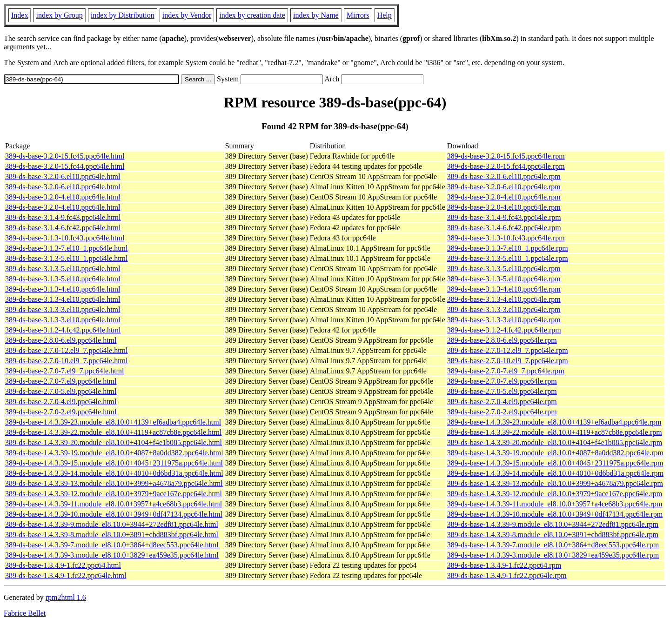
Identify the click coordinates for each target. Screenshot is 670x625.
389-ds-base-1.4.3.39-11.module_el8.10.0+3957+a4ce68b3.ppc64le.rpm (555, 504)
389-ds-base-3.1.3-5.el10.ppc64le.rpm (504, 269)
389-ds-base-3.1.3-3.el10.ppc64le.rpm (504, 309)
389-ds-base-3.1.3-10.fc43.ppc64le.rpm (506, 238)
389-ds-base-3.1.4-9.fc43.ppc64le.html (63, 217)
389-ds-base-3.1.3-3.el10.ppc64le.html (63, 309)
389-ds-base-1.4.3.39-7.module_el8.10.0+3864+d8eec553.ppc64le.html (112, 545)
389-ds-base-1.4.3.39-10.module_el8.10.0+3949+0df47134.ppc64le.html (113, 514)
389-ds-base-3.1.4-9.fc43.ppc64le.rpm (504, 217)
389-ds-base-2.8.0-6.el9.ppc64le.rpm (502, 340)
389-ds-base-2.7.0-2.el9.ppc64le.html (61, 412)
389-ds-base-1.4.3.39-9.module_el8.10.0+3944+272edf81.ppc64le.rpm (552, 524)
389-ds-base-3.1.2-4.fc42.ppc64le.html (63, 330)
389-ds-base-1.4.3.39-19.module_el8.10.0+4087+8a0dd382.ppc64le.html (114, 453)
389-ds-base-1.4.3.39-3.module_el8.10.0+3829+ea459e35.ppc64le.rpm (553, 555)
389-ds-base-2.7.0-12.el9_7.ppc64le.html (66, 350)
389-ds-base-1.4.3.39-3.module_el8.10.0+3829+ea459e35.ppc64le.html (112, 555)
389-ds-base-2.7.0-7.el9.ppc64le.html (61, 381)
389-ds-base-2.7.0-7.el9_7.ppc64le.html (64, 371)
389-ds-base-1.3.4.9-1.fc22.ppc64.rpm (504, 565)
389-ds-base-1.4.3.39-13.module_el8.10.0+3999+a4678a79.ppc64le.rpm (555, 483)
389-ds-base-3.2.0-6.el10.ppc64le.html (63, 176)
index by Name (316, 15)
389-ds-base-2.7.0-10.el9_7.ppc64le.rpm (507, 361)
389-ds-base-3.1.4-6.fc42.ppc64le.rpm (504, 228)
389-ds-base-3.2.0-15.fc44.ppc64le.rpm (506, 166)
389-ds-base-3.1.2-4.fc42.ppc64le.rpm (504, 330)
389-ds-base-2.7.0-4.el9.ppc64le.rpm (502, 402)
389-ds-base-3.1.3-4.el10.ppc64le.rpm (504, 289)
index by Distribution (122, 15)
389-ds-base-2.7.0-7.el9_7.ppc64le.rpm (505, 371)
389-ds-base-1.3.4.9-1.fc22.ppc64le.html (65, 575)
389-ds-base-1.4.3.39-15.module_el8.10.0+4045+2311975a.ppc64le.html (114, 463)
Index (19, 15)
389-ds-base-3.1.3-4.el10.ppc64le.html (63, 289)
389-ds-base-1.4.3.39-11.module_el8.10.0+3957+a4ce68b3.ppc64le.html (113, 504)
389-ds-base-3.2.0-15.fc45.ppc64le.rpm (506, 156)
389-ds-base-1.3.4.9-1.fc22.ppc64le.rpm (507, 575)
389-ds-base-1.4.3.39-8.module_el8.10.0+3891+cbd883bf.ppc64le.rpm (552, 535)
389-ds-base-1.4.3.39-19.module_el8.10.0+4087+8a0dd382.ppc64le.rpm (555, 453)
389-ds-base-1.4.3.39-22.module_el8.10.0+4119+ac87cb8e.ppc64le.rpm (554, 432)
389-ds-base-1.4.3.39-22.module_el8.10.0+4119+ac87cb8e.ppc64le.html (113, 432)
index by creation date (252, 15)
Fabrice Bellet (25, 613)
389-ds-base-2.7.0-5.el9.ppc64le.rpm (502, 391)
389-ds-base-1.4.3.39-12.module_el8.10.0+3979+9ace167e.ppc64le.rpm (554, 494)
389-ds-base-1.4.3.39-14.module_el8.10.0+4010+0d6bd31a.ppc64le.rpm (555, 473)
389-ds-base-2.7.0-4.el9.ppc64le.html (61, 402)
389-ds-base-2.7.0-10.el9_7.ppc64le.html (66, 361)
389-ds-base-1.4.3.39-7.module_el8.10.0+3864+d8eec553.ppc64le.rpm (553, 545)
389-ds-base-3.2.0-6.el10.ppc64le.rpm (504, 176)
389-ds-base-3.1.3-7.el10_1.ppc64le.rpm (507, 248)
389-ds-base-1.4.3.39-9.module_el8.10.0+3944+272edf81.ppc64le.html (111, 524)
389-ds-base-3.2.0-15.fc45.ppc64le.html (64, 156)
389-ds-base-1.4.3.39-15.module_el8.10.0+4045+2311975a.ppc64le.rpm (555, 463)
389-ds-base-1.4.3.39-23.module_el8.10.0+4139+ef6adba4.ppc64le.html (113, 422)
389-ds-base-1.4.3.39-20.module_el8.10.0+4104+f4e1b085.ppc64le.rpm (554, 442)
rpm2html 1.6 (66, 597)
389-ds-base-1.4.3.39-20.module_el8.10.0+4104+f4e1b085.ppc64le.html (113, 442)
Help (384, 15)
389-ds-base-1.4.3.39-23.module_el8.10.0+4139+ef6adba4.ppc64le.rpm (554, 422)
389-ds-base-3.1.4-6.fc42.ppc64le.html (63, 228)
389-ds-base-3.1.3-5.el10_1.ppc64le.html (66, 258)
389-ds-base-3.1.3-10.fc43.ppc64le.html (64, 238)
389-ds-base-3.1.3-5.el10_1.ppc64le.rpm (507, 258)
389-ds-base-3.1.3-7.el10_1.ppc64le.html (66, 248)
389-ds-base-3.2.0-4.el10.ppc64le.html (63, 197)
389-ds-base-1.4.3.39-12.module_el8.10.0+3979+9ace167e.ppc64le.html (113, 494)
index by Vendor (186, 15)
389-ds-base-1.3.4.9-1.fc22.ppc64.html (63, 565)
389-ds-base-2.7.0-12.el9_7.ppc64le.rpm (507, 350)
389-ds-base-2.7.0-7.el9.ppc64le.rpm (502, 381)
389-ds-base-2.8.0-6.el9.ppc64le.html (61, 340)
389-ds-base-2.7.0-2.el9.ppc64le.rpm (502, 412)
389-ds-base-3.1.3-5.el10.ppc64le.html (63, 269)
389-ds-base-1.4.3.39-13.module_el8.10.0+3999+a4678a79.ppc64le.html (114, 483)
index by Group (59, 15)
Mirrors (358, 15)
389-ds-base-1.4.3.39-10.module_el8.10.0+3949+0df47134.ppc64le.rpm (555, 514)
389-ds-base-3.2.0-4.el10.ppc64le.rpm (504, 197)
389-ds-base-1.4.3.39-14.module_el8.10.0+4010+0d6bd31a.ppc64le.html (114, 473)
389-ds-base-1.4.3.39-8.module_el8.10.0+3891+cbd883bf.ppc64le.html (111, 535)
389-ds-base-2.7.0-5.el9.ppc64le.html (61, 391)
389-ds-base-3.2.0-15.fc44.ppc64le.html (64, 166)
